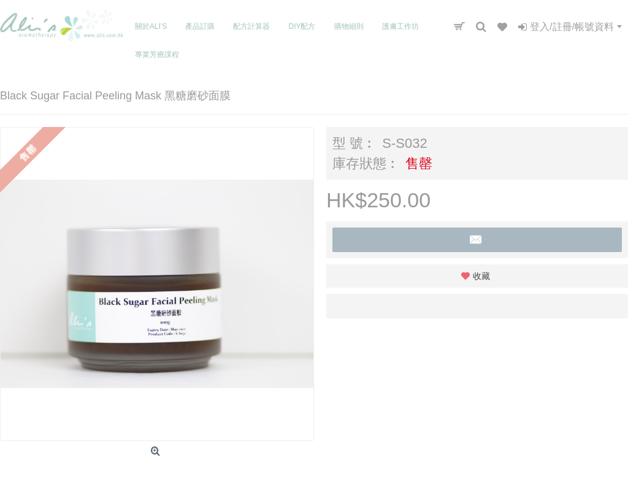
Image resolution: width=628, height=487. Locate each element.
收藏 (481, 276)
